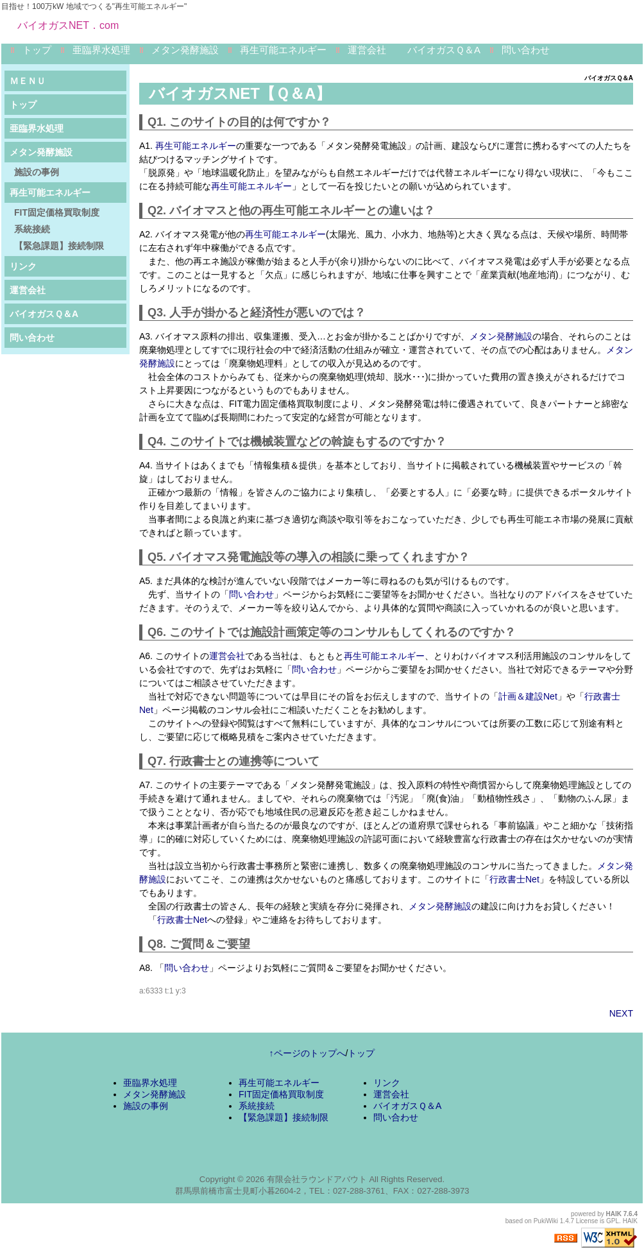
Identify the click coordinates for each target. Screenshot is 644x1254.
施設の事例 (36, 172)
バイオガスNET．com (68, 25)
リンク (23, 266)
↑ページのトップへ (307, 1053)
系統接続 (32, 229)
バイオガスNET (204, 93)
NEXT (621, 1013)
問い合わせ (526, 49)
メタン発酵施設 (185, 49)
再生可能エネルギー (283, 49)
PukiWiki (546, 1220)
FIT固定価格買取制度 (56, 212)
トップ (36, 49)
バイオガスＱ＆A (443, 49)
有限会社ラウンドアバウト (317, 1179)
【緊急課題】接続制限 (59, 246)
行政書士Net (514, 879)
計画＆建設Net (527, 696)
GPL (612, 1220)
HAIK (614, 1213)
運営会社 (367, 49)
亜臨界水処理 (101, 49)
